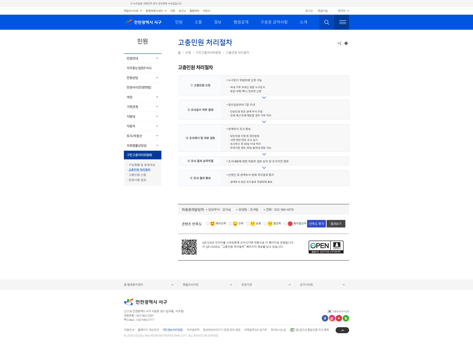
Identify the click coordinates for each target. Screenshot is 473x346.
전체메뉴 (341, 22)
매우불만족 (300, 223)
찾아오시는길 (278, 329)
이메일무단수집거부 (255, 329)
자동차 (131, 126)
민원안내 (132, 58)
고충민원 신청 (137, 174)
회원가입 (323, 10)
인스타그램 (332, 318)
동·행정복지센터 (133, 284)
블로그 (346, 318)
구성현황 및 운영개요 (142, 164)
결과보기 (336, 223)
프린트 (346, 43)
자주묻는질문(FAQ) (139, 68)
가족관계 (132, 107)
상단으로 (342, 330)
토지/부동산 (134, 136)
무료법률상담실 (136, 145)
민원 (179, 22)
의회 (172, 10)
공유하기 (340, 43)
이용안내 (129, 329)
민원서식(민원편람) (139, 87)
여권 (129, 97)
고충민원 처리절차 (139, 169)
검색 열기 (326, 22)
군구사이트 (306, 284)
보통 (258, 223)
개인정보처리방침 (173, 329)
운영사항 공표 (137, 179)
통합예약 (194, 10)
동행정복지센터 (154, 10)
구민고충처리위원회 (139, 155)
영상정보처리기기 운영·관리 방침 (221, 329)
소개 (303, 22)
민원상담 (132, 78)
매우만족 (221, 223)
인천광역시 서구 (142, 22)
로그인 (309, 10)
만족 (241, 223)
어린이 (206, 10)
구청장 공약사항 (274, 22)
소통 (198, 22)
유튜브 (339, 318)
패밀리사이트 (131, 10)
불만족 (277, 223)
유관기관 (246, 284)
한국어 (341, 10)
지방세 (131, 116)
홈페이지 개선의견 (148, 329)
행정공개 (241, 22)
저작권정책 (193, 329)
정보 (217, 22)
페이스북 (325, 318)
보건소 (182, 10)
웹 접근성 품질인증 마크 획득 (309, 329)
